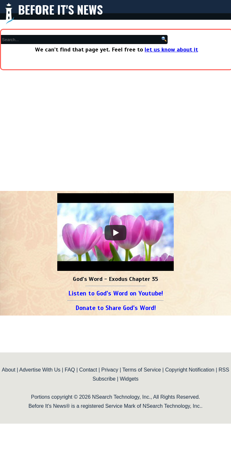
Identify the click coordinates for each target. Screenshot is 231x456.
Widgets (129, 379)
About (9, 370)
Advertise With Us (39, 370)
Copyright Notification (189, 370)
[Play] (115, 232)
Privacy (109, 370)
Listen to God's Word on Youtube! (115, 293)
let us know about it (171, 49)
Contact (88, 370)
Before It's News (60, 9)
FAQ (70, 370)
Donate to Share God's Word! (115, 308)
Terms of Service (141, 370)
